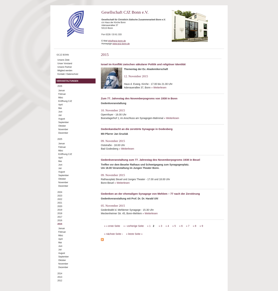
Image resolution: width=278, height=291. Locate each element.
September (63, 122)
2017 (59, 217)
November (63, 129)
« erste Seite (113, 226)
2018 (59, 213)
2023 (59, 195)
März (60, 97)
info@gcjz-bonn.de (117, 41)
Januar (61, 90)
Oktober (62, 126)
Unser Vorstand (64, 63)
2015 (59, 224)
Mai (60, 108)
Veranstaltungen (67, 81)
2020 (59, 206)
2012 (59, 280)
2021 (59, 203)
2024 (59, 192)
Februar (62, 94)
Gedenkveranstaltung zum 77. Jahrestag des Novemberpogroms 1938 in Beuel (150, 159)
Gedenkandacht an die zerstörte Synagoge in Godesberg (137, 128)
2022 (59, 199)
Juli (60, 115)
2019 (59, 210)
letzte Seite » (135, 233)
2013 (59, 277)
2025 (59, 139)
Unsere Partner (64, 67)
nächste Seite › (114, 233)
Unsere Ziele (63, 60)
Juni (60, 111)
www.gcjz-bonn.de (121, 43)
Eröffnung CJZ (65, 101)
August (61, 119)
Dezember (63, 133)
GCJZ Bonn (63, 55)
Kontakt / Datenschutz (67, 74)
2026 (59, 86)
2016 (59, 220)
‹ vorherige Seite (135, 226)
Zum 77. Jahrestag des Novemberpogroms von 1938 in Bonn (139, 98)
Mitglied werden (64, 70)
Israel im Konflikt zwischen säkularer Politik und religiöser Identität (143, 64)
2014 (59, 273)
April (60, 104)
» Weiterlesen (158, 87)
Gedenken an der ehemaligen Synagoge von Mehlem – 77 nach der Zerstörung (150, 193)
